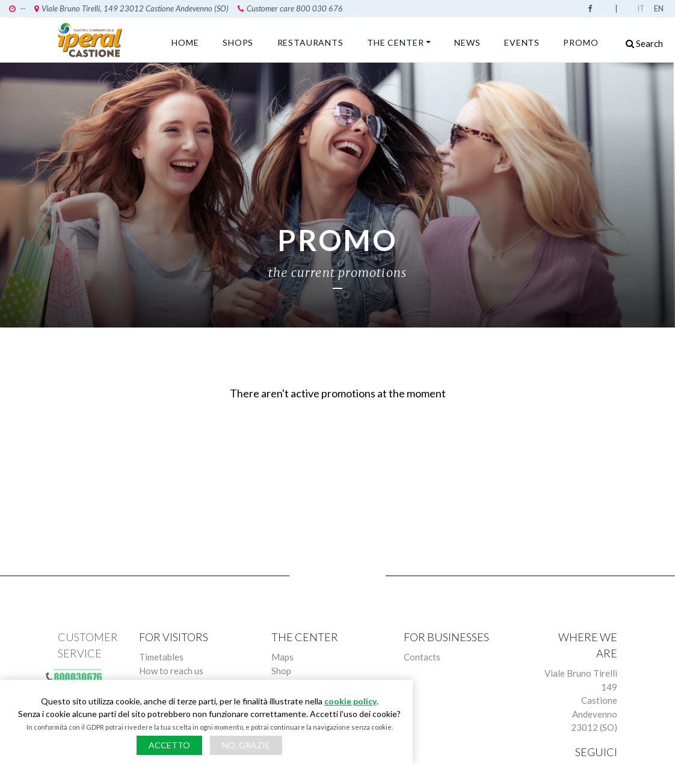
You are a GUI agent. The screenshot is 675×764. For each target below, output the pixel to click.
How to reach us (171, 670)
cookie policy (350, 701)
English (660, 8)
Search (644, 43)
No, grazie (246, 745)
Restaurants (310, 42)
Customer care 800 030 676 (290, 8)
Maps (282, 656)
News (467, 42)
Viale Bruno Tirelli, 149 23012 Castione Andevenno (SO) (131, 8)
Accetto (169, 745)
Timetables (161, 656)
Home (185, 42)
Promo (580, 42)
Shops (238, 42)
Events (522, 42)
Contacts (422, 656)
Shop (281, 670)
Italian (643, 8)
